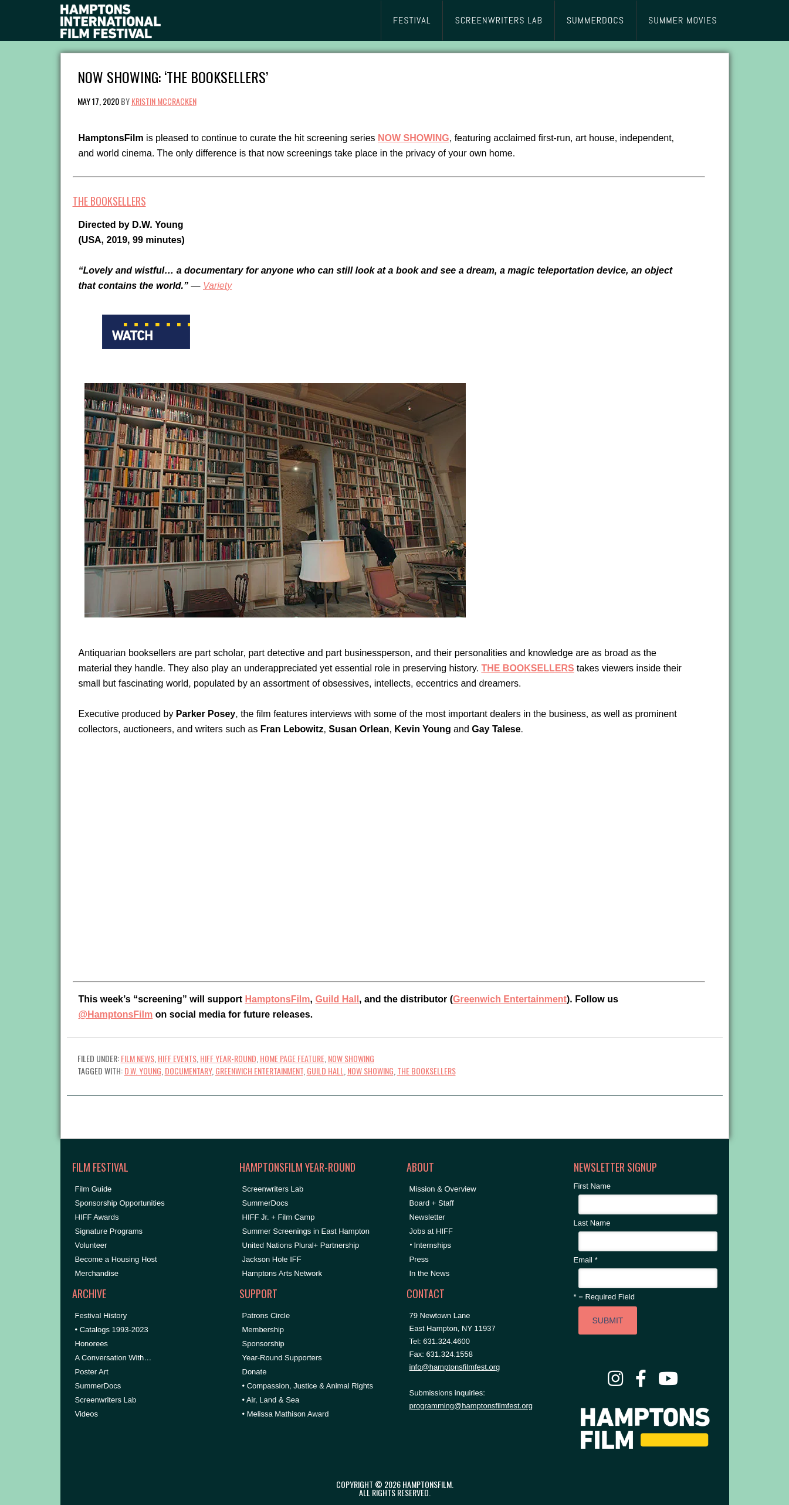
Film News (137, 1058)
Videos (87, 1414)
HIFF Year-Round (228, 1058)
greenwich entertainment (259, 1070)
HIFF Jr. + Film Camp (278, 1217)
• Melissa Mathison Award (285, 1414)
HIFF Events (177, 1058)
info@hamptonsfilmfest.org (454, 1367)
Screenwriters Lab (106, 1399)
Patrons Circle (266, 1315)
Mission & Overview (442, 1189)
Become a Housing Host (116, 1259)
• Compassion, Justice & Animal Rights (307, 1385)
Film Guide (93, 1189)
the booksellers (426, 1070)
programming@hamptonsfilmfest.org (471, 1405)
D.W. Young (142, 1070)
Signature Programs (109, 1231)
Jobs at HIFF (431, 1231)
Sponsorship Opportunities (120, 1203)
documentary (188, 1070)
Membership (263, 1329)
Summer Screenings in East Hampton (306, 1231)
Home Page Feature (292, 1058)
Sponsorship (263, 1343)
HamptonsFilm (277, 999)
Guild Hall (337, 999)
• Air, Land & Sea (271, 1399)
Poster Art (92, 1371)
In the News (429, 1273)
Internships (433, 1245)
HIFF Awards (97, 1217)
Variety (217, 286)
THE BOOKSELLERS (109, 201)
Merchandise (96, 1273)
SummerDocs (98, 1385)
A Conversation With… (113, 1357)
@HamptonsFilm (116, 1014)
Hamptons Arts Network (282, 1273)
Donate (254, 1371)
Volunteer (91, 1245)
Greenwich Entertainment (510, 999)
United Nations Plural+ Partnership (301, 1245)
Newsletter (427, 1217)
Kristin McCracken (164, 101)
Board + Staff (431, 1203)
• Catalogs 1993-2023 (111, 1329)
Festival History (101, 1315)
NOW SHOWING (351, 1058)
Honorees (91, 1343)
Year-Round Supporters (282, 1357)
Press (419, 1259)
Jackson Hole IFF (272, 1259)
